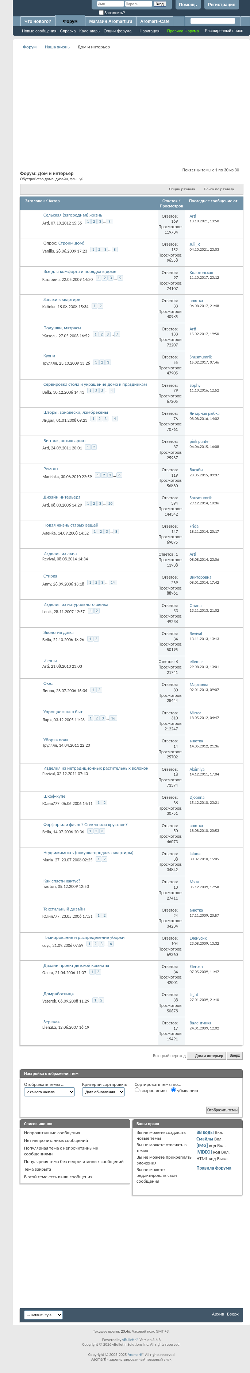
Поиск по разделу (219, 189)
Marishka (50, 476)
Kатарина (50, 279)
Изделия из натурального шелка (75, 604)
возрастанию (151, 1090)
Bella (46, 392)
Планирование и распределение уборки (83, 937)
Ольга (47, 972)
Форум (70, 21)
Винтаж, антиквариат (64, 440)
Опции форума (117, 31)
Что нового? (37, 21)
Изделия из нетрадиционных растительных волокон (96, 768)
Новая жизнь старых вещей (71, 525)
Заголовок (35, 200)
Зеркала (51, 1021)
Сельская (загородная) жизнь (72, 215)
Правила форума (213, 1168)
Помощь (188, 4)
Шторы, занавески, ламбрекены (75, 412)
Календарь (90, 31)
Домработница (58, 993)
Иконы (50, 660)
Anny (46, 584)
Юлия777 (50, 803)
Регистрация (221, 4)
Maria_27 (50, 859)
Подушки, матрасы (62, 327)
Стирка (50, 576)
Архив (218, 1314)
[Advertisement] (131, 102)
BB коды (205, 1132)
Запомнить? (112, 13)
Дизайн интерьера (62, 497)
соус (46, 945)
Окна (48, 683)
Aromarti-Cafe (154, 21)
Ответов (170, 200)
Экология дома (58, 632)
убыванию (184, 1090)
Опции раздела (182, 189)
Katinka (48, 306)
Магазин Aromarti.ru (110, 21)
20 (110, 503)
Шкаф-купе (54, 796)
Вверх (235, 1055)
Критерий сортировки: (104, 1084)
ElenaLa (49, 1027)
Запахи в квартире (61, 299)
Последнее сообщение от (213, 200)
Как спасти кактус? (62, 881)
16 (113, 718)
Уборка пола (55, 739)
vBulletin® (130, 1339)
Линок (48, 690)
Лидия (48, 420)
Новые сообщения (39, 31)
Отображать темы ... (44, 1084)
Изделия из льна (60, 553)
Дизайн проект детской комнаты (76, 965)
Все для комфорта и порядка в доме (79, 271)
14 (113, 582)
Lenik (47, 611)
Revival (48, 558)
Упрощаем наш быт (62, 711)
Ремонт (50, 468)
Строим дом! (71, 243)
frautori (49, 886)
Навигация (149, 31)
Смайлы (204, 1139)
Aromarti (135, 1354)
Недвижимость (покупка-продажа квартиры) (88, 852)
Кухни (49, 355)
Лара (46, 719)
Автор (54, 200)
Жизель (49, 335)
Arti (45, 223)
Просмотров (171, 206)
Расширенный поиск (224, 30)
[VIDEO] (204, 1152)
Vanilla (48, 251)
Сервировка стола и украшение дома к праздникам (95, 384)
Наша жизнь (57, 46)
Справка (68, 31)
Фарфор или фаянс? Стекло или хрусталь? (85, 824)
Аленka (48, 533)
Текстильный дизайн (64, 909)
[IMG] (202, 1145)
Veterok (49, 1001)
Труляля (49, 363)
